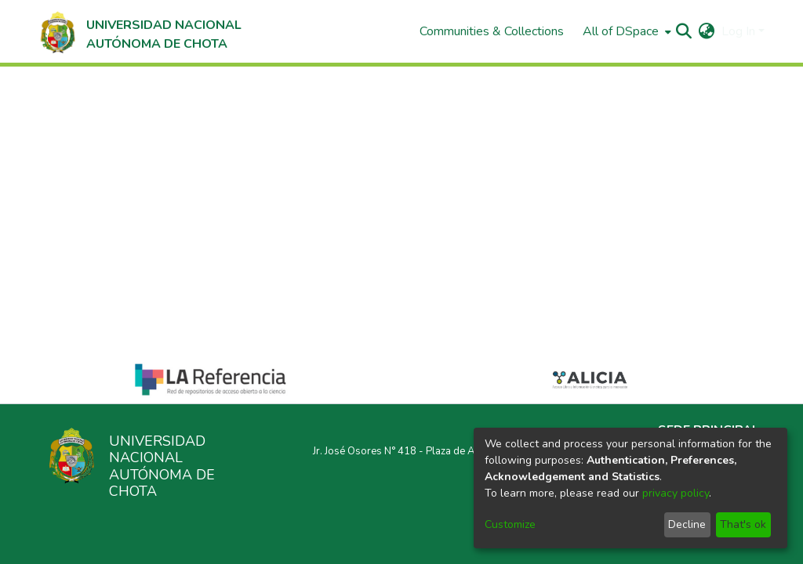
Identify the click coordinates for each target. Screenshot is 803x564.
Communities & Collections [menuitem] (492, 31)
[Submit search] (684, 31)
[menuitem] (625, 31)
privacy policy (675, 493)
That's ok (743, 524)
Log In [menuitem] (738, 31)
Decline (687, 524)
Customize (510, 524)
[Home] (139, 31)
